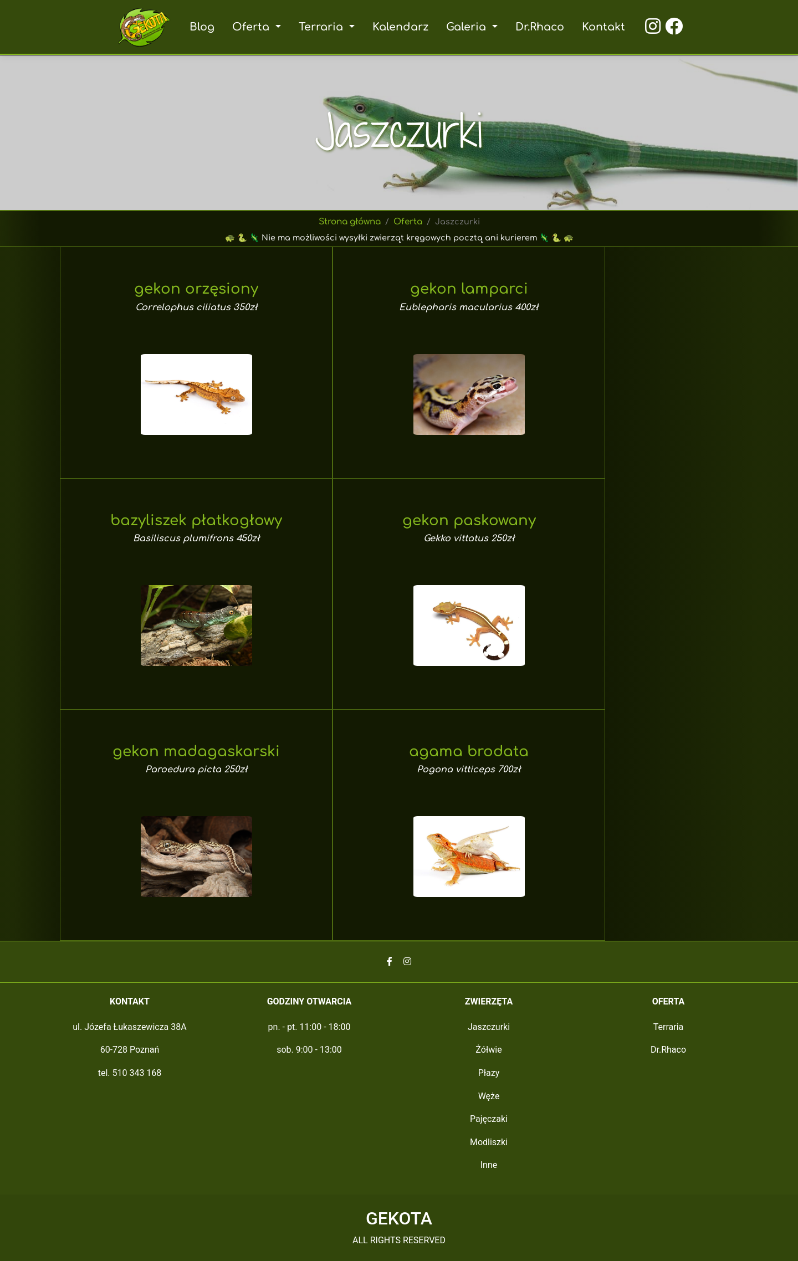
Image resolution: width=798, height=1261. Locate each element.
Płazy (489, 1073)
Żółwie (488, 1049)
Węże (489, 1096)
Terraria (668, 1027)
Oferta (409, 222)
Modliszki (489, 1142)
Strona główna (350, 222)
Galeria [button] (467, 27)
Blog (204, 27)
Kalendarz (400, 27)
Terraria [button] (323, 27)
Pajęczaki (489, 1119)
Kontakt (601, 27)
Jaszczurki (489, 1027)
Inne (489, 1165)
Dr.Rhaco (538, 27)
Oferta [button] (254, 27)
